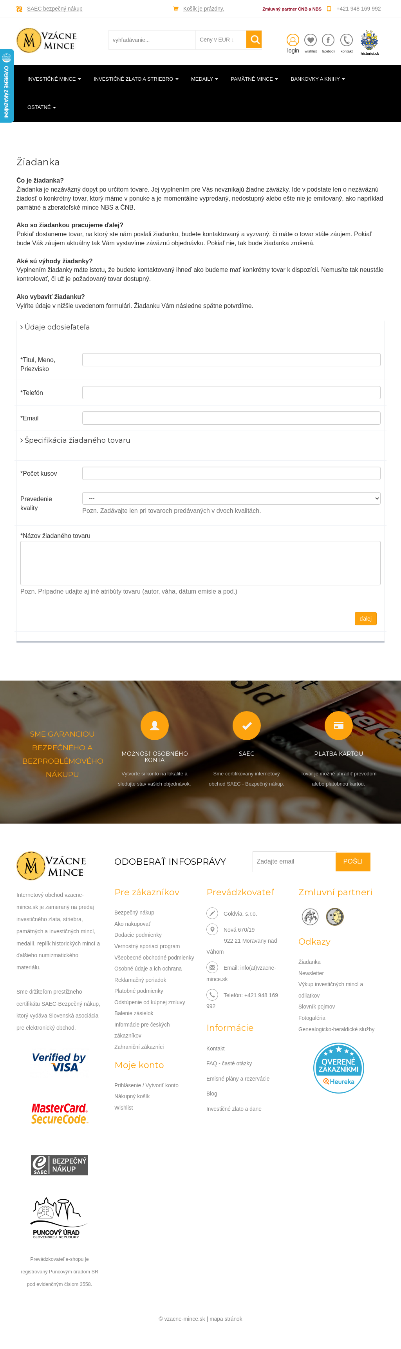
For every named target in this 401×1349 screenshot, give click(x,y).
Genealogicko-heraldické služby (337, 1028)
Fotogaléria (312, 1017)
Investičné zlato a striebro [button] (136, 78)
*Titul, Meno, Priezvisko (37, 364)
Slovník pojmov (317, 1006)
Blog (211, 1092)
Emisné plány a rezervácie (238, 1077)
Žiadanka (309, 962)
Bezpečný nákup (134, 912)
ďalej (366, 619)
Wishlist (123, 1115)
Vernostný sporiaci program (147, 945)
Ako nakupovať (132, 923)
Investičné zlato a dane (234, 1107)
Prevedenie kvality (36, 503)
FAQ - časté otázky (229, 1062)
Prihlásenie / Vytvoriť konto (147, 1093)
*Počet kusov (38, 473)
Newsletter (311, 973)
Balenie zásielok (134, 1022)
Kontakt (215, 1048)
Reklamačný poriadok (140, 989)
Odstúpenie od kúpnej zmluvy (150, 1011)
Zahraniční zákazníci (139, 1055)
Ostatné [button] (41, 107)
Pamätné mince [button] (254, 78)
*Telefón (31, 392)
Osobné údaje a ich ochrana (148, 978)
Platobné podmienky (139, 1000)
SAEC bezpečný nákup (55, 8)
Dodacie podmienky (138, 934)
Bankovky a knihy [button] (318, 78)
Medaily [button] (204, 78)
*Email (29, 418)
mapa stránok (226, 1318)
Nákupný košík (132, 1104)
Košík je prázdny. (203, 8)
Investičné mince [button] (54, 78)
